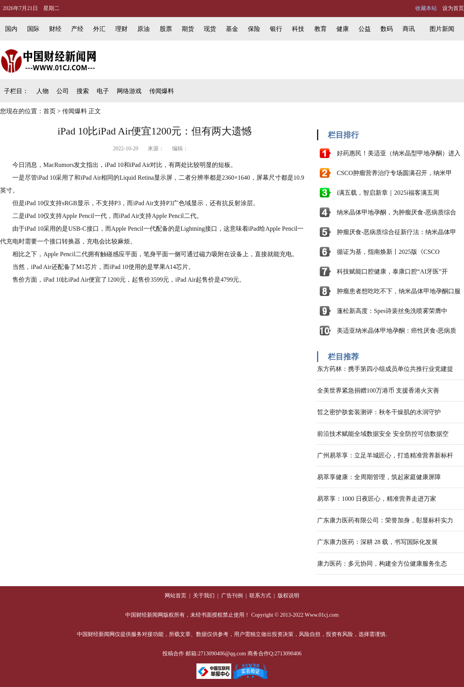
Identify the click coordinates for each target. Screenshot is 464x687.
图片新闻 (442, 29)
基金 (232, 29)
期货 (188, 29)
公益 (364, 29)
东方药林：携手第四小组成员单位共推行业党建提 (385, 369)
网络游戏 (129, 91)
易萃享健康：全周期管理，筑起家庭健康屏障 (379, 477)
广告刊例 (232, 596)
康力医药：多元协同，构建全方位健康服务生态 (382, 563)
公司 (62, 91)
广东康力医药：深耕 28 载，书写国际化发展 (377, 542)
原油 (143, 29)
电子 (103, 91)
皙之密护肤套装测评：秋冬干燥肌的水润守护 (379, 412)
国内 (11, 29)
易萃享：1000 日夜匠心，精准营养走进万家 (376, 498)
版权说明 (287, 596)
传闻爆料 (161, 91)
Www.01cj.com (322, 615)
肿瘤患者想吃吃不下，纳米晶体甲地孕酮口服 (399, 291)
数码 (386, 29)
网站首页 (175, 596)
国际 (33, 29)
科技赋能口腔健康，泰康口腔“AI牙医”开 (392, 271)
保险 (254, 29)
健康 (342, 29)
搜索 (83, 91)
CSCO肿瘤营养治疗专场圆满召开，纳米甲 (394, 173)
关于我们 (203, 596)
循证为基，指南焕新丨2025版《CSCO (388, 251)
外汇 (99, 29)
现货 (210, 29)
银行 (276, 29)
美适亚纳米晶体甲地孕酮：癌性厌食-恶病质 (396, 330)
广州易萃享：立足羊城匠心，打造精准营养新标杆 (385, 455)
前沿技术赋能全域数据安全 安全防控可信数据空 (383, 433)
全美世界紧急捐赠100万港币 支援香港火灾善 (378, 390)
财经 (55, 29)
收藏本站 (426, 8)
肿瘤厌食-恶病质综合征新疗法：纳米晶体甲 (396, 232)
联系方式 (261, 596)
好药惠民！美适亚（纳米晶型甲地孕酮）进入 (399, 153)
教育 (320, 29)
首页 (49, 111)
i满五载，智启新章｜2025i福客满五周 (388, 192)
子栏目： (16, 91)
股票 (166, 29)
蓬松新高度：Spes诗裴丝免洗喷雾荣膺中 (392, 311)
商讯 (409, 29)
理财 (121, 29)
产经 (77, 29)
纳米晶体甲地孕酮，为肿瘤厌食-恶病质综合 (396, 212)
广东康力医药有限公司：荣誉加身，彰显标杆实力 (385, 520)
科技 (298, 29)
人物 (42, 91)
